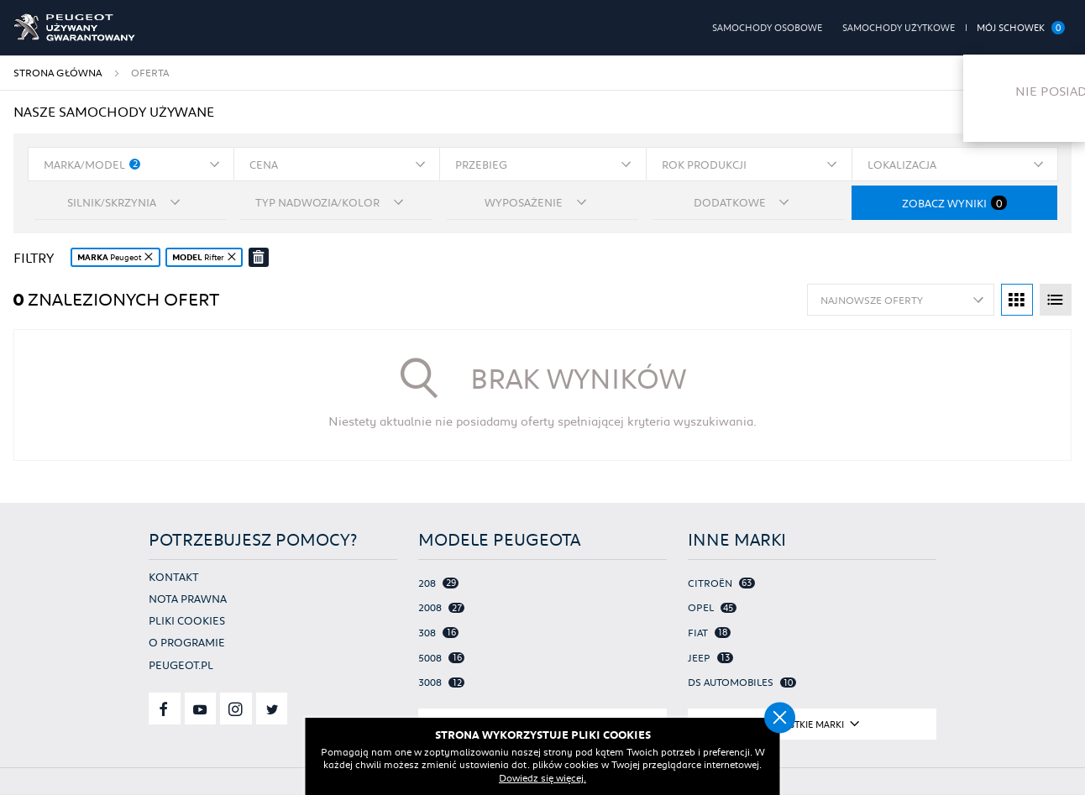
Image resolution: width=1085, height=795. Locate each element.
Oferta (150, 72)
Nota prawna (188, 597)
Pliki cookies (187, 620)
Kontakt (174, 575)
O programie (187, 642)
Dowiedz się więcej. (542, 778)
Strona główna (57, 72)
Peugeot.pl (181, 663)
